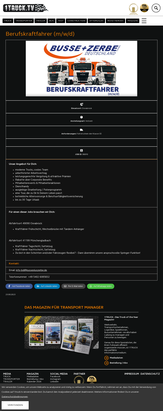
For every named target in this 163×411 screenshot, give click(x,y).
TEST (61, 21)
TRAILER (40, 21)
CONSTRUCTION (76, 21)
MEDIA (7, 374)
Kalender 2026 (34, 382)
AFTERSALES (96, 21)
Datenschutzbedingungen (15, 397)
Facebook (55, 376)
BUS (51, 21)
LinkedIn (54, 382)
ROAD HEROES (115, 21)
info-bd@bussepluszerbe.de (31, 270)
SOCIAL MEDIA (59, 374)
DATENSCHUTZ (150, 374)
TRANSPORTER (24, 21)
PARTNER (79, 374)
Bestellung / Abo (119, 363)
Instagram (55, 379)
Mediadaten (116, 358)
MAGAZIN (133, 21)
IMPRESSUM (131, 374)
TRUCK (8, 21)
